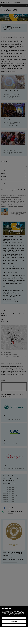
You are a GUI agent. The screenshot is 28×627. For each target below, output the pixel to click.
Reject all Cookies (14, 621)
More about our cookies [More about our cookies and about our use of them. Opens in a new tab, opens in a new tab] (13, 615)
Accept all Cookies (14, 624)
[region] (14, 616)
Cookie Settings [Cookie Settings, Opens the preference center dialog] (14, 618)
